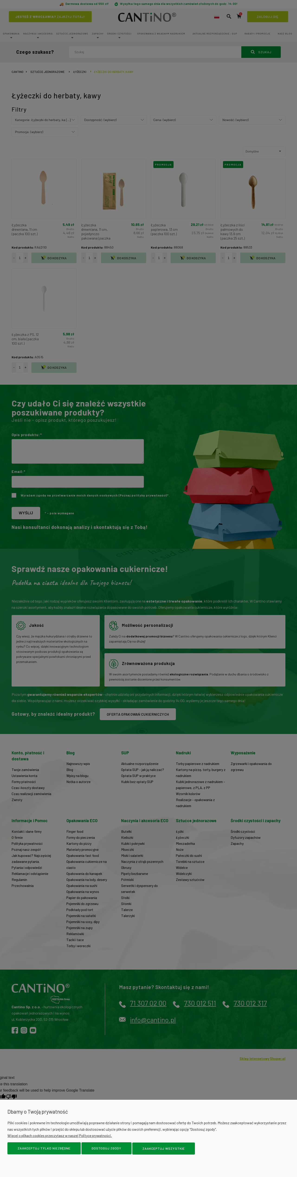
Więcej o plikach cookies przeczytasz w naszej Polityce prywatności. (61, 1136)
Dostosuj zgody (106, 1149)
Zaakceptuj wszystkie (163, 1149)
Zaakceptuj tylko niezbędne (44, 1149)
